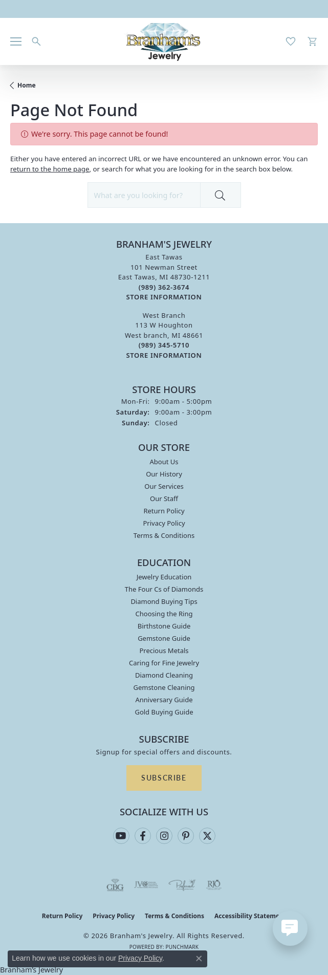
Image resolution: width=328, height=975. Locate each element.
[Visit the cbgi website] (115, 885)
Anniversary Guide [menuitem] (163, 699)
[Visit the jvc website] (146, 885)
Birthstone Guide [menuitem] (164, 626)
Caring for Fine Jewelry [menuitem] (164, 662)
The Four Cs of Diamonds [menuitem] (164, 589)
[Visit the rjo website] (214, 885)
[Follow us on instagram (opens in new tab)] (164, 836)
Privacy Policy (164, 523)
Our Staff (164, 498)
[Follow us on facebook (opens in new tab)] (143, 836)
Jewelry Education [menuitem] (164, 576)
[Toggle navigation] (16, 41)
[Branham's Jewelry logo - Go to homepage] (164, 41)
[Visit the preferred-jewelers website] (182, 885)
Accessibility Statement (250, 916)
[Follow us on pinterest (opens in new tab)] (186, 836)
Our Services (164, 486)
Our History (164, 474)
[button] (36, 41)
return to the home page (50, 169)
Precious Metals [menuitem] (163, 650)
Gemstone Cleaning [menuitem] (163, 687)
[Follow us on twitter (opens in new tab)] (207, 836)
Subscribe (163, 777)
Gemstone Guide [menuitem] (164, 638)
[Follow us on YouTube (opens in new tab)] (121, 836)
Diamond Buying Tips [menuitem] (163, 601)
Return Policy (163, 510)
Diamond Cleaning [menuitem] (164, 675)
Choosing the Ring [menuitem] (164, 613)
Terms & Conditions (164, 535)
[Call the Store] (164, 287)
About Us (163, 461)
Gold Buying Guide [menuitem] (164, 712)
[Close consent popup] (199, 959)
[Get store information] (164, 297)
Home (26, 85)
